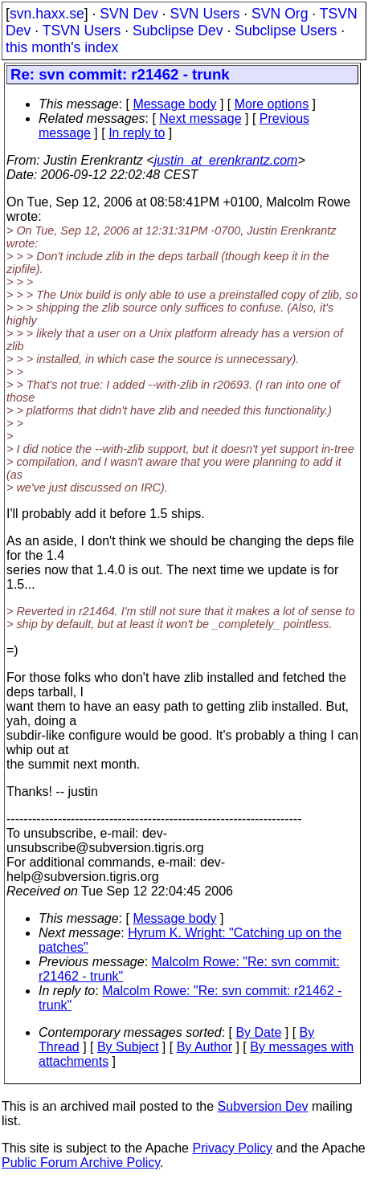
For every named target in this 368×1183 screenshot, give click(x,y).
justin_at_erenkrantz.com (226, 160)
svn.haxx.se (47, 14)
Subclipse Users (286, 30)
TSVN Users (82, 30)
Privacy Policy (232, 1148)
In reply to (136, 133)
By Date (258, 1032)
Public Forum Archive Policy (81, 1162)
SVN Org (279, 14)
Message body (174, 104)
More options (272, 104)
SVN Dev (128, 14)
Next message (200, 118)
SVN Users (204, 14)
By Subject (127, 1047)
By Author (204, 1047)
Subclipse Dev (178, 30)
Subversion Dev (263, 1106)
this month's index (62, 47)
